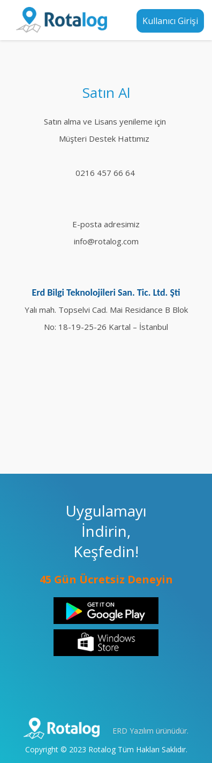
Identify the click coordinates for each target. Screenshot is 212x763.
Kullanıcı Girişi (170, 21)
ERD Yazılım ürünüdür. (150, 731)
